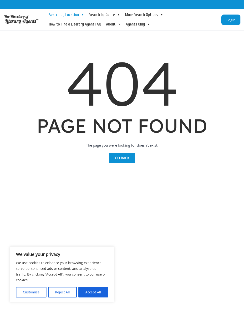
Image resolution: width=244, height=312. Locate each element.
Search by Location (66, 15)
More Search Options (144, 15)
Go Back (122, 158)
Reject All (62, 292)
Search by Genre (104, 15)
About (113, 24)
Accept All (93, 292)
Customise (31, 292)
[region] (62, 274)
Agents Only (138, 24)
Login (230, 19)
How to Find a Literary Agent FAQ (75, 24)
